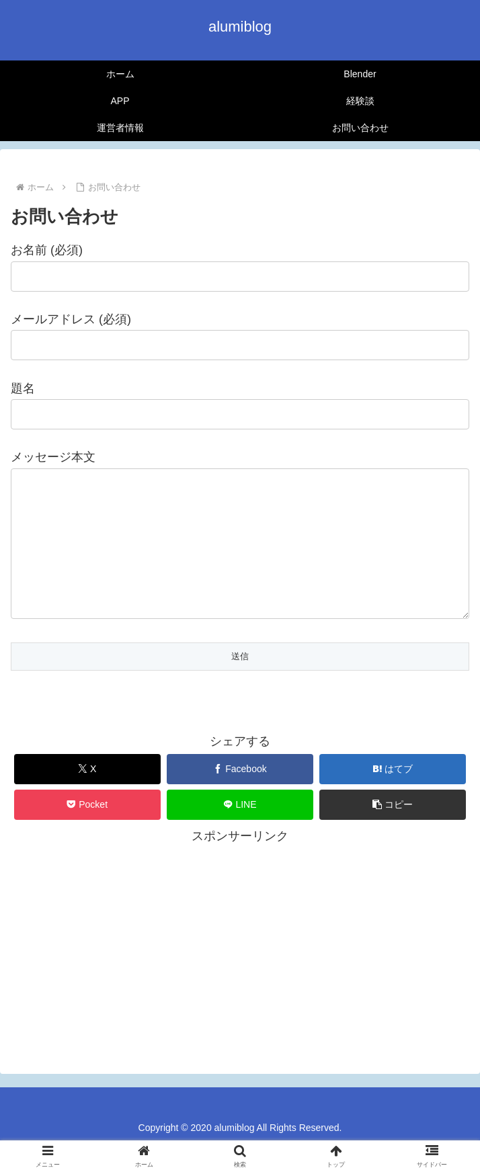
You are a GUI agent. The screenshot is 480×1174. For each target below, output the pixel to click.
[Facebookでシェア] (240, 796)
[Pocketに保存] (87, 831)
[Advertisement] (240, 968)
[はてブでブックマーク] (392, 796)
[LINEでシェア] (240, 831)
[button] (392, 831)
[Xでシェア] (87, 796)
